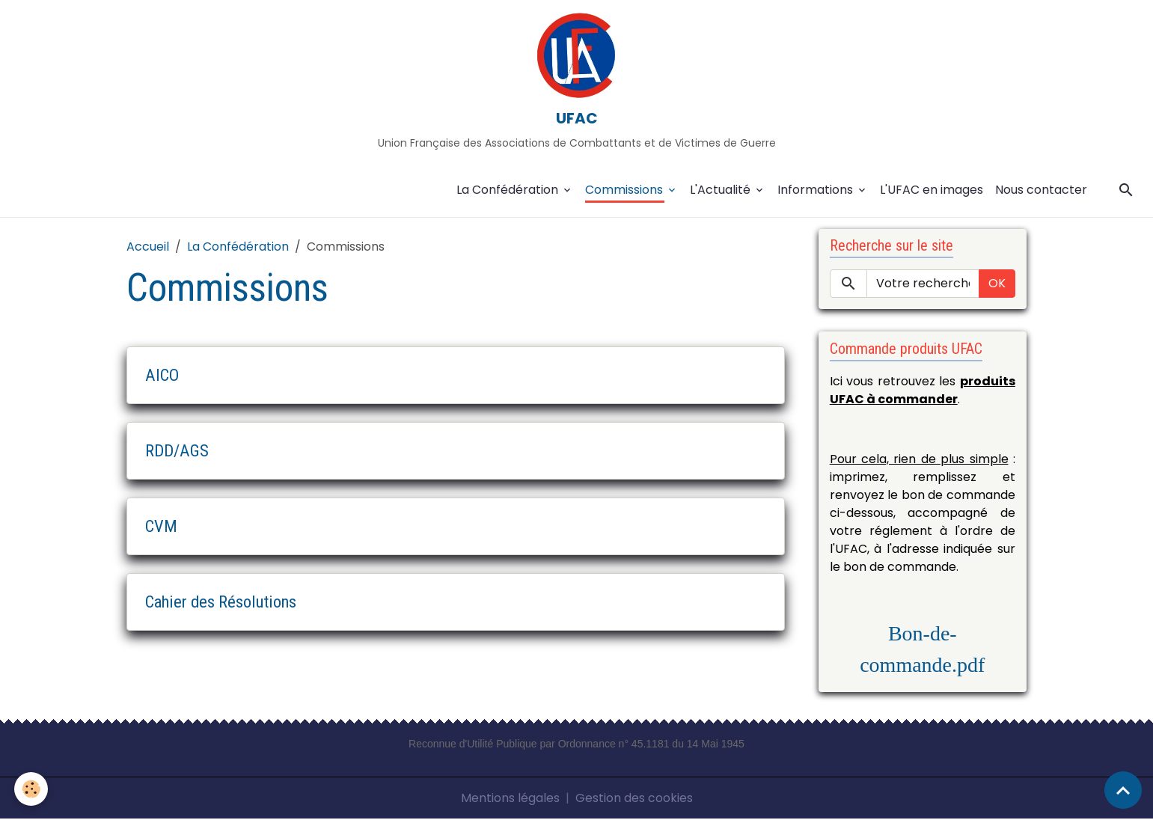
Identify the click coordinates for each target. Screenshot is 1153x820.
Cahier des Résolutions (220, 602)
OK (997, 284)
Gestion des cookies (634, 798)
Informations (816, 190)
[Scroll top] (1123, 790)
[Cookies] (32, 789)
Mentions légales (510, 798)
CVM (161, 526)
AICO (162, 375)
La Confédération (508, 190)
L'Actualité (721, 190)
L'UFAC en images (931, 190)
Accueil (147, 247)
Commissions (625, 190)
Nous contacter (1041, 190)
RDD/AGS (177, 451)
